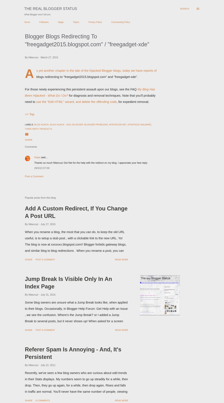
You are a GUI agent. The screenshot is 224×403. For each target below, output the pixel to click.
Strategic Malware (139, 124)
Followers (44, 22)
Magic (61, 22)
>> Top (29, 114)
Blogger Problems (96, 124)
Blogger (77, 124)
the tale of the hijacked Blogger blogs (95, 70)
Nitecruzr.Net (117, 124)
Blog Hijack (41, 124)
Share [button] (28, 140)
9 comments (42, 400)
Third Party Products (38, 129)
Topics (76, 22)
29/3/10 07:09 (41, 168)
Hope (37, 157)
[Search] (184, 9)
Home (27, 22)
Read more (121, 259)
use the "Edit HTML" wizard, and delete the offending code (76, 102)
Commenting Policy (120, 22)
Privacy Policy (95, 22)
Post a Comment (34, 176)
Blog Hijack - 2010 (60, 124)
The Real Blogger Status (50, 9)
